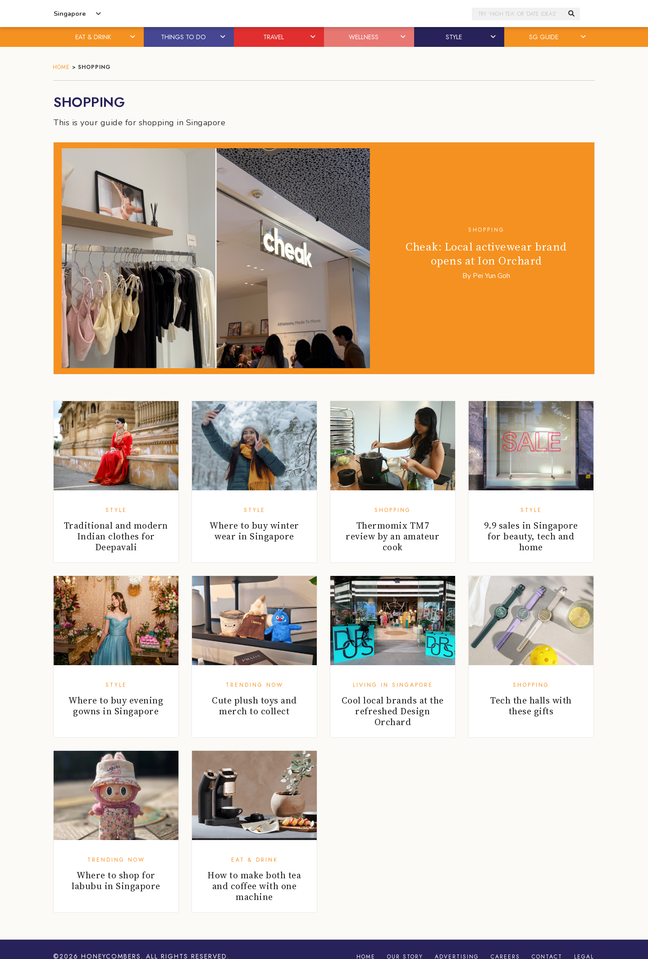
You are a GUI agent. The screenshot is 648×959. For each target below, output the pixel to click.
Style (116, 510)
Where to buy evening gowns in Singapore (115, 705)
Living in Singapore (393, 685)
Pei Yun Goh (491, 276)
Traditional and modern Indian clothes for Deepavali (116, 536)
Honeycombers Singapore (324, 14)
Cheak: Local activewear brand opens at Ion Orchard (486, 253)
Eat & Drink (254, 860)
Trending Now (254, 685)
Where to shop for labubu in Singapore (116, 880)
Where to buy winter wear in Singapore (254, 531)
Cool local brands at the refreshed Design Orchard (393, 711)
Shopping (486, 230)
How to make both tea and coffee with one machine (254, 886)
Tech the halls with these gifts (531, 705)
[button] (133, 37)
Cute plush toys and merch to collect (254, 705)
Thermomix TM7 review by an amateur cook (392, 536)
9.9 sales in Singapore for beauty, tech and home (531, 536)
